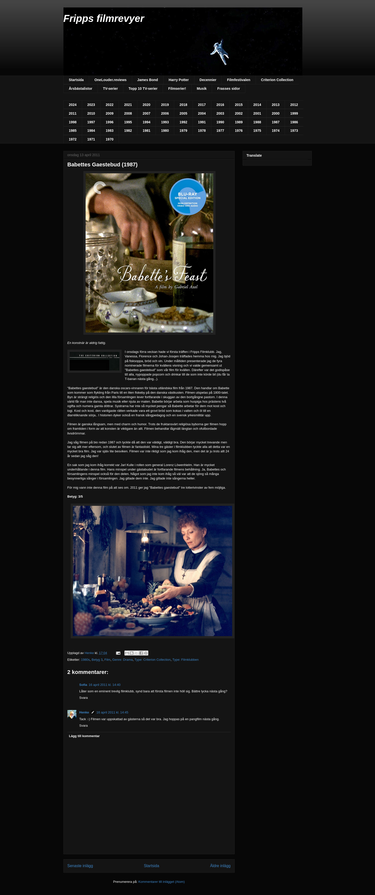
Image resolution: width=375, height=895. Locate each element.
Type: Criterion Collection (153, 659)
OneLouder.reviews (110, 80)
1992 (183, 122)
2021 (128, 105)
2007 (146, 113)
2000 (275, 113)
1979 (183, 131)
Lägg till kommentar (84, 736)
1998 (73, 122)
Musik (202, 89)
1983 (109, 131)
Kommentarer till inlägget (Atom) (161, 882)
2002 (239, 113)
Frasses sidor (228, 89)
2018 (183, 105)
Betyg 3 (97, 659)
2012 (294, 105)
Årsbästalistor (80, 89)
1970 (109, 139)
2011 (73, 113)
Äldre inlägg (220, 866)
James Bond (147, 80)
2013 (275, 105)
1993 (165, 122)
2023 (91, 105)
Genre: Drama (122, 659)
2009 (109, 113)
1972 (73, 139)
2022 (109, 105)
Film (107, 659)
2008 (128, 113)
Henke (84, 712)
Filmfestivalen (238, 80)
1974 (275, 131)
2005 (183, 113)
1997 (91, 122)
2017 (202, 105)
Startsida (76, 80)
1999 (294, 113)
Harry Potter (179, 80)
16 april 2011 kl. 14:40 (104, 685)
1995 (128, 122)
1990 (220, 122)
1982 (128, 131)
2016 (220, 105)
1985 (73, 131)
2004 (202, 113)
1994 (146, 122)
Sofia (83, 685)
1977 (220, 131)
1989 (239, 122)
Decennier (208, 80)
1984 (91, 131)
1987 (275, 122)
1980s (85, 659)
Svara (83, 698)
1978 (202, 131)
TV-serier (110, 89)
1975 (257, 131)
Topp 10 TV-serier (143, 89)
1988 (257, 122)
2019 (165, 105)
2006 (165, 113)
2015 (239, 105)
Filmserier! (177, 89)
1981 (146, 131)
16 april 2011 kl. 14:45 (112, 712)
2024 (73, 105)
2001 (257, 113)
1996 (109, 122)
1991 (202, 122)
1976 (239, 131)
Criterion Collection (277, 80)
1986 (294, 122)
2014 (257, 105)
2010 (91, 113)
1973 (294, 131)
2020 (146, 105)
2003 (220, 113)
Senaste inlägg (80, 866)
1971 (91, 139)
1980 (165, 131)
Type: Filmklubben (185, 659)
